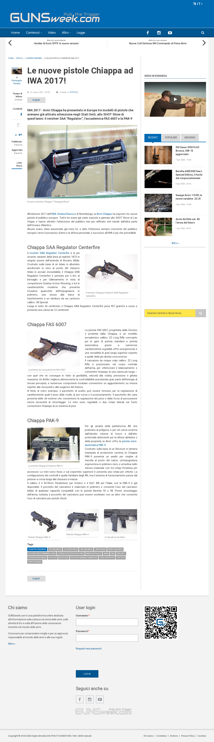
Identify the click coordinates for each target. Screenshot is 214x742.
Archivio (189, 137)
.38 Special (100, 549)
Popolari (171, 137)
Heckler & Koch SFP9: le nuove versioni (56, 43)
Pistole (74, 92)
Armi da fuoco (93, 553)
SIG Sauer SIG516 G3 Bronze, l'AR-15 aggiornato (187, 151)
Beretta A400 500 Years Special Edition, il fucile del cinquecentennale (189, 175)
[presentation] (102, 659)
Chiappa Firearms (37, 549)
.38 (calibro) (86, 549)
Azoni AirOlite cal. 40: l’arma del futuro (188, 221)
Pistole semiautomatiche (84, 558)
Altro (65, 32)
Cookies (202, 736)
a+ (20, 134)
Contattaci (162, 736)
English (36, 100)
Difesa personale (37, 558)
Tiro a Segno (34, 562)
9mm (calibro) (115, 549)
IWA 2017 (121, 553)
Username (83, 615)
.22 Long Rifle (70, 549)
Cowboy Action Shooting (71, 553)
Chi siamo (148, 736)
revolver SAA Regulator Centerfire (49, 253)
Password (82, 631)
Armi (106, 553)
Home (15, 32)
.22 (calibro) (55, 549)
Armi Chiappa (104, 213)
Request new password (89, 648)
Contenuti (33, 32)
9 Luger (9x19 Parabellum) (41, 553)
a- (16, 135)
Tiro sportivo (107, 558)
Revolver (63, 558)
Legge (81, 32)
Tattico (121, 558)
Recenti (153, 137)
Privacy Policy (188, 736)
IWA (63, 213)
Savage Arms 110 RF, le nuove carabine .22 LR (189, 197)
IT (198, 4)
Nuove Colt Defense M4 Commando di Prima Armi (157, 43)
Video (52, 32)
